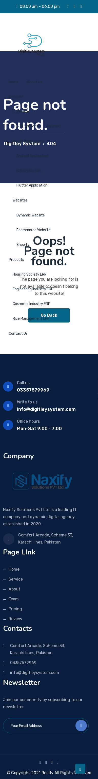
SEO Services (27, 126)
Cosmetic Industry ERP (31, 304)
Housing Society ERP (30, 274)
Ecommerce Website (33, 230)
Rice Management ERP (31, 318)
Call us (23, 382)
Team (14, 599)
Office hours (28, 421)
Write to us (27, 402)
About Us (34, 82)
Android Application (32, 156)
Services (16, 97)
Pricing (15, 608)
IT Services (22, 111)
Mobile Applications (28, 141)
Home (13, 82)
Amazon (53, 126)
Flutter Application (31, 185)
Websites (20, 200)
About (14, 589)
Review (15, 618)
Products (16, 260)
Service (16, 579)
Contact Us (18, 333)
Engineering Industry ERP (33, 289)
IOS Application (28, 170)
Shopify (22, 245)
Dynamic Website (30, 215)
